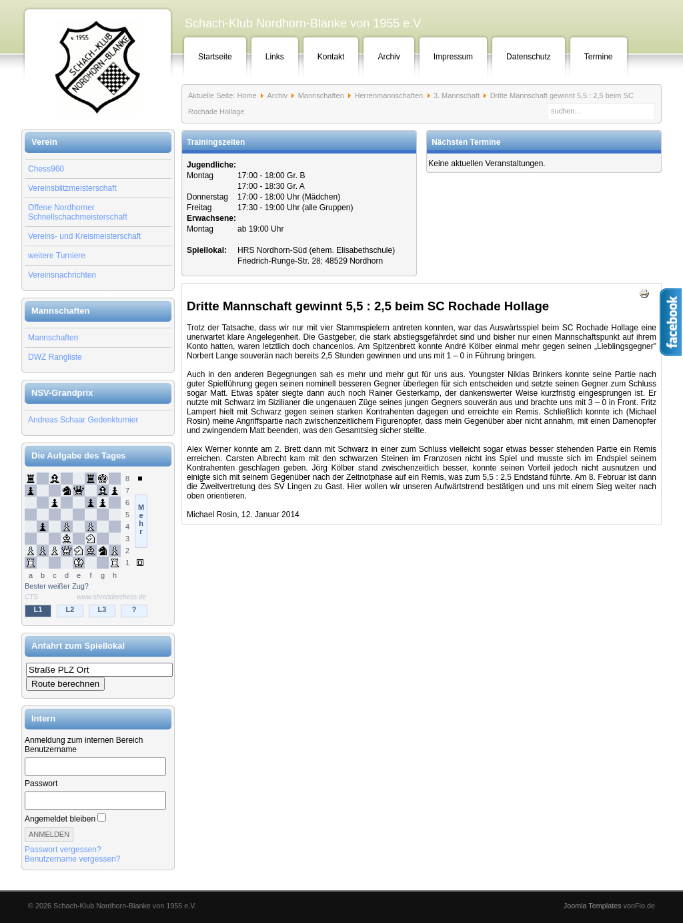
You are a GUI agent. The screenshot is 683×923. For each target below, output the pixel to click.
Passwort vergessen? (63, 849)
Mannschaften (53, 337)
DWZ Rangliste (55, 357)
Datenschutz (528, 56)
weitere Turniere (56, 255)
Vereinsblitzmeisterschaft (72, 188)
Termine (598, 56)
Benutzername (51, 749)
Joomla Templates (593, 906)
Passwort (41, 783)
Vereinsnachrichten (62, 275)
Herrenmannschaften (388, 95)
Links (274, 56)
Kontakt (331, 56)
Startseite (215, 56)
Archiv (389, 56)
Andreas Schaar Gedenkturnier (83, 419)
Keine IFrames (98, 546)
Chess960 (46, 169)
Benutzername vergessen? (72, 859)
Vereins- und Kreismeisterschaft (84, 236)
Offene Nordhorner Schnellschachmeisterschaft (77, 212)
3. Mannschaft (457, 95)
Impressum (453, 56)
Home (246, 95)
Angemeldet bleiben (60, 819)
